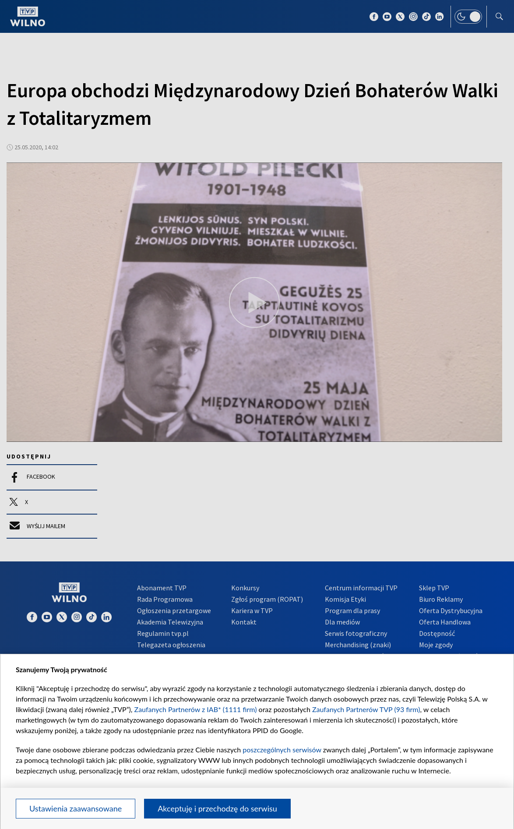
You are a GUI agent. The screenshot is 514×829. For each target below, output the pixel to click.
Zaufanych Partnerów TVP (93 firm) (366, 709)
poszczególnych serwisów (282, 749)
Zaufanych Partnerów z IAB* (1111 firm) (195, 709)
